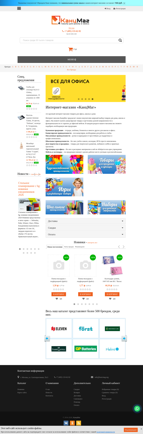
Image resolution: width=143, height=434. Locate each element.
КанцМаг (76, 417)
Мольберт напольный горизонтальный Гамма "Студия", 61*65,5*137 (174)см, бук (32, 150)
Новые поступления (54, 247)
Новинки (21, 389)
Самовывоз (78, 399)
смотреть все (92, 243)
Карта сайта (22, 392)
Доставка (85, 221)
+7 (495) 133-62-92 (71, 31)
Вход (107, 9)
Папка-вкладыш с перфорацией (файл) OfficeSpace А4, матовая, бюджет (58, 280)
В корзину (58, 294)
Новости (49, 392)
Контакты (49, 396)
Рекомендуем (79, 247)
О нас (48, 389)
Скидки (85, 228)
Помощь (77, 402)
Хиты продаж (69, 247)
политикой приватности (106, 432)
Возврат (77, 392)
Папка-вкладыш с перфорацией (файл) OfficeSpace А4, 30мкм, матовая (85, 280)
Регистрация (119, 9)
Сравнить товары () (110, 392)
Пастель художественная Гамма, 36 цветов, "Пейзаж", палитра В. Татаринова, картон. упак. (33, 122)
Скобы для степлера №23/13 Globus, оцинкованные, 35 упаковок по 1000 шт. (33, 94)
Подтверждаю (131, 430)
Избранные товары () (110, 389)
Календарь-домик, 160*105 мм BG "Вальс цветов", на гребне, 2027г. (112, 280)
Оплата (85, 234)
